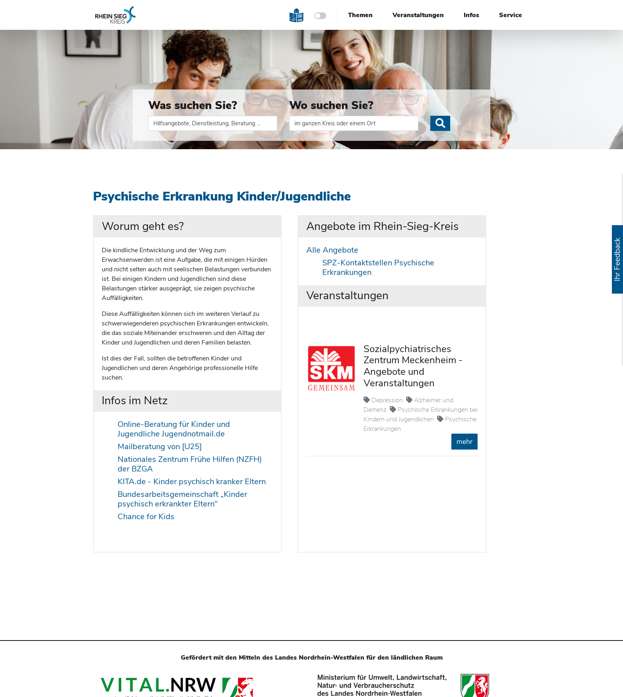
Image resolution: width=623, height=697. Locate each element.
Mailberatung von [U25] (160, 446)
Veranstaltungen (418, 15)
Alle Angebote (332, 250)
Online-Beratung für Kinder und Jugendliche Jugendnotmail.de (174, 429)
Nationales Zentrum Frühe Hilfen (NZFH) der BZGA (190, 464)
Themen (360, 15)
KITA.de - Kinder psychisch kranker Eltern (192, 481)
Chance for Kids (146, 516)
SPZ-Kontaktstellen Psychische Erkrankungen (378, 267)
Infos (471, 15)
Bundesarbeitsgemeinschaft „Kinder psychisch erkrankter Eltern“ (182, 499)
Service (510, 15)
